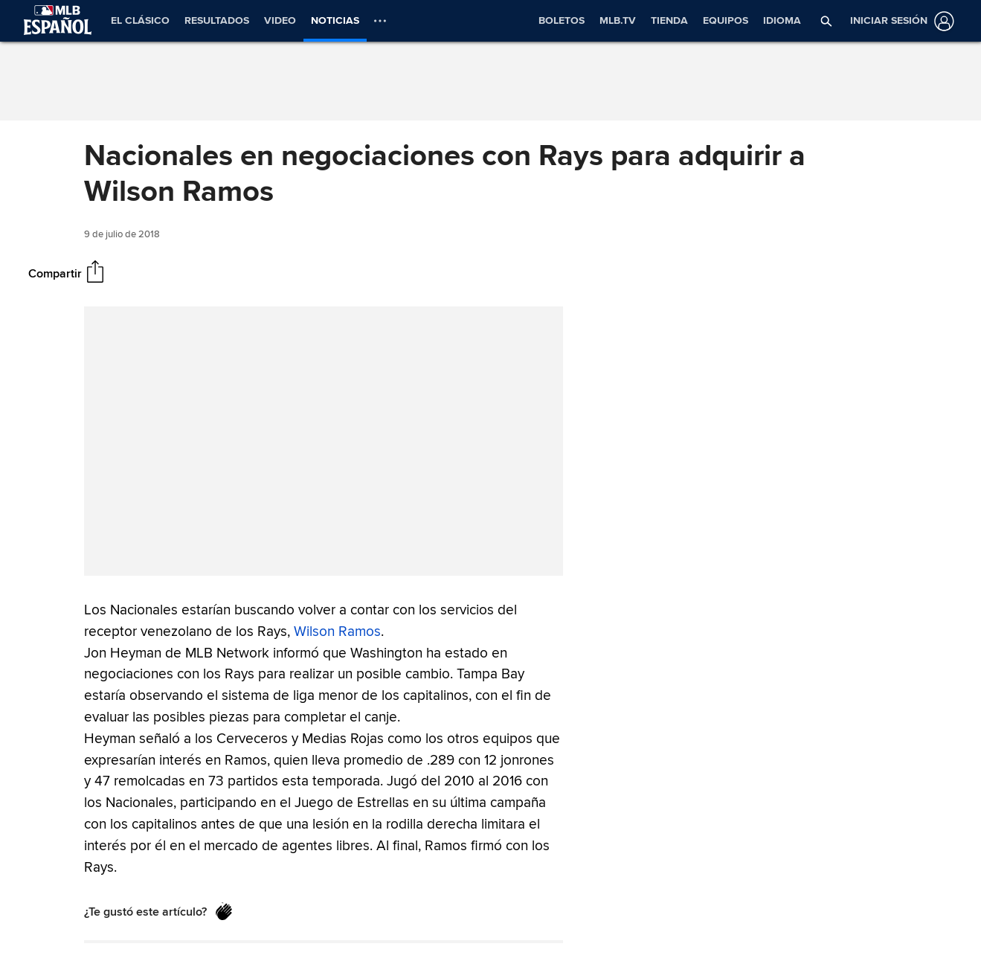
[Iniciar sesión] (899, 21)
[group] (323, 441)
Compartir (55, 273)
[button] (826, 21)
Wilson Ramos (337, 631)
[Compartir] (95, 273)
